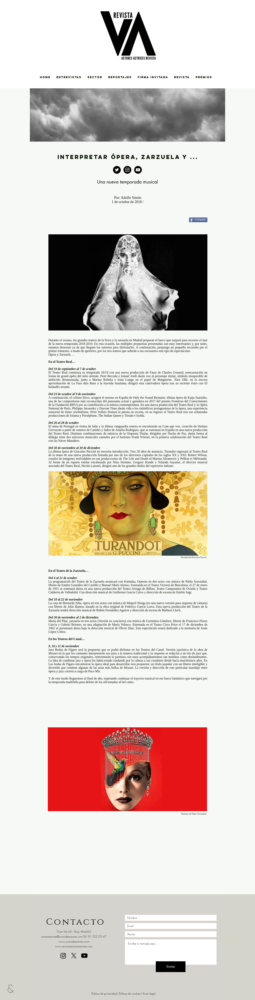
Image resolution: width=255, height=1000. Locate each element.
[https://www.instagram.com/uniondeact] (127, 170)
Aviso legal (149, 993)
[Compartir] (198, 219)
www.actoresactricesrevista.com (73, 946)
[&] (14, 988)
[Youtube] (84, 955)
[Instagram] (63, 955)
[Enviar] (170, 966)
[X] (73, 955)
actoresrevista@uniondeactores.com (61, 936)
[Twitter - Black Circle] (117, 170)
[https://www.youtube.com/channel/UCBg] (138, 170)
